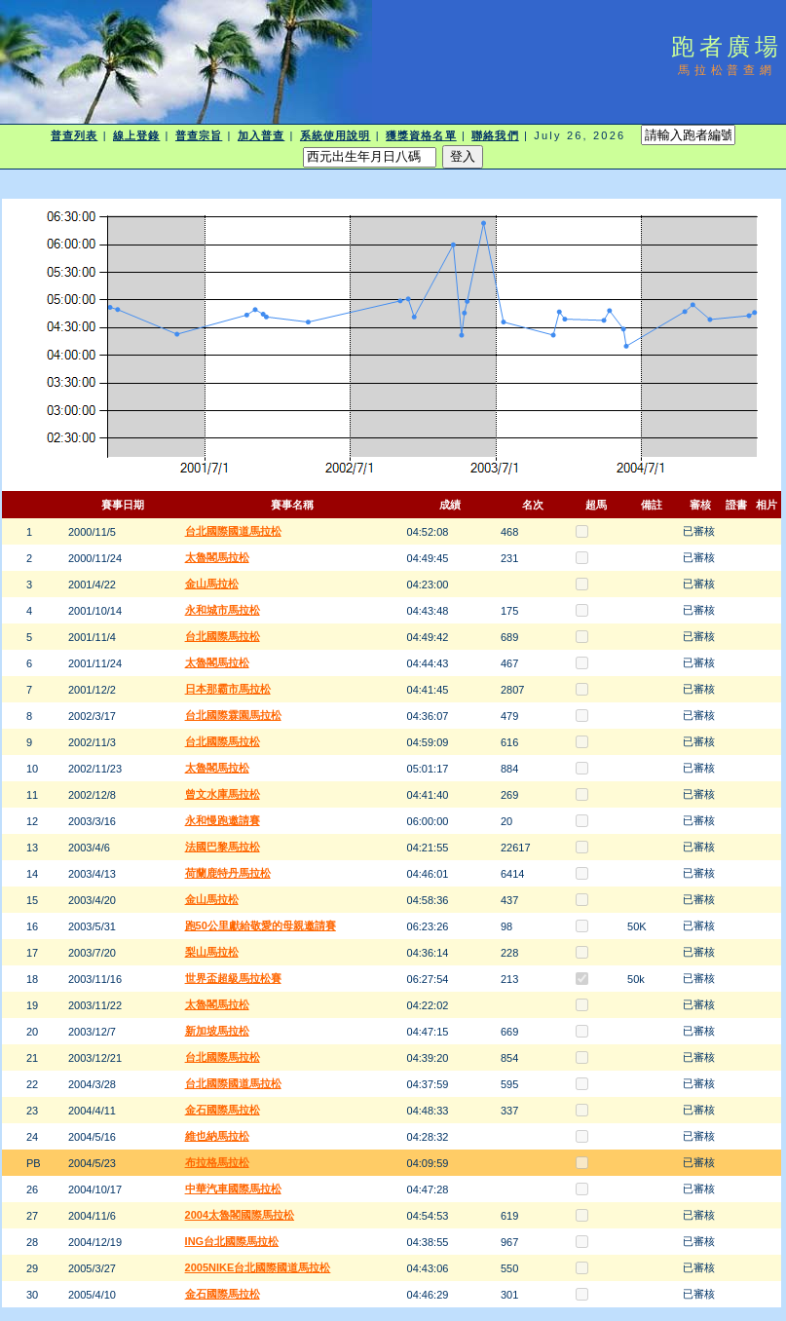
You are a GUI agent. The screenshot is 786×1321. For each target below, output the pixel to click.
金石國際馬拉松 (222, 1109)
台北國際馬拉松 (222, 636)
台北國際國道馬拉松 (233, 531)
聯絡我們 (494, 135)
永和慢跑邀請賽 (222, 820)
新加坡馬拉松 (217, 1031)
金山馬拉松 (212, 583)
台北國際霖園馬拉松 (233, 715)
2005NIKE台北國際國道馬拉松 (258, 1267)
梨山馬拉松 (212, 952)
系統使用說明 (335, 135)
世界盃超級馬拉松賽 (233, 978)
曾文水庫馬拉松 (222, 794)
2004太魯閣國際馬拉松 (239, 1215)
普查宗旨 (198, 135)
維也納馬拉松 (217, 1136)
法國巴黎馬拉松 (222, 846)
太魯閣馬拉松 (217, 557)
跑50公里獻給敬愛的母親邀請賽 (260, 925)
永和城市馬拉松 (222, 610)
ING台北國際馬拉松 (232, 1241)
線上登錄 (136, 135)
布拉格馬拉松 (217, 1162)
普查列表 (74, 135)
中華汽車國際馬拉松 (233, 1188)
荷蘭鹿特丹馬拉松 (228, 873)
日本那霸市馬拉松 (228, 689)
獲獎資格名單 (421, 135)
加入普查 (261, 135)
